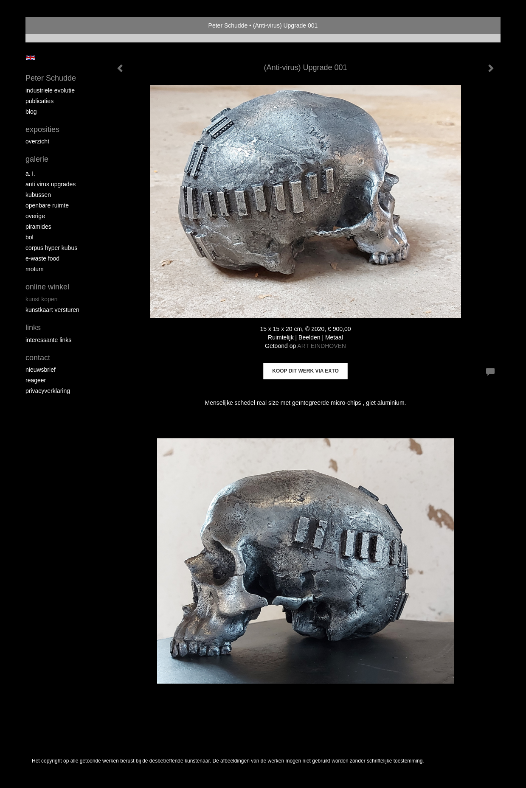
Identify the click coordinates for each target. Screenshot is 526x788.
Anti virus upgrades (50, 184)
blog (31, 111)
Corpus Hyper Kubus (51, 247)
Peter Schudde (228, 25)
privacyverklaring (47, 390)
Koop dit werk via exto (305, 371)
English (30, 57)
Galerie (36, 159)
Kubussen (38, 194)
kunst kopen (41, 299)
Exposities (42, 129)
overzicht (37, 141)
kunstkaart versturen (52, 309)
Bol (29, 237)
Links (33, 327)
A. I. (30, 173)
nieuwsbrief (40, 369)
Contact (37, 357)
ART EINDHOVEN (321, 345)
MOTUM (34, 269)
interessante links (48, 340)
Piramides (38, 226)
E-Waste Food (42, 258)
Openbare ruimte (47, 205)
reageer (35, 380)
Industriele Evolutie (50, 90)
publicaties (39, 101)
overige (35, 216)
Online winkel (47, 287)
